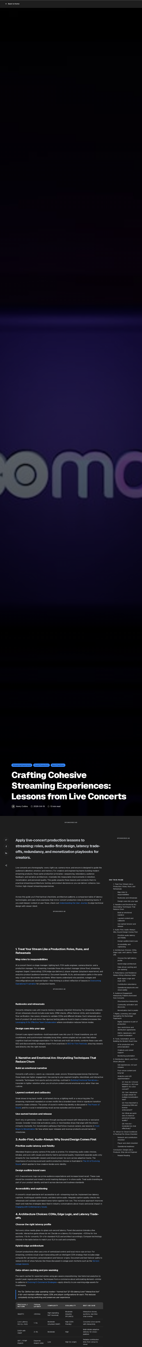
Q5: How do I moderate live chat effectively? (129, 1168)
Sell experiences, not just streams (127, 1108)
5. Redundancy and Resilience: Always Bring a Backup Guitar (125, 1016)
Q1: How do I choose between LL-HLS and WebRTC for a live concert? (130, 1128)
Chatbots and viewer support (126, 1094)
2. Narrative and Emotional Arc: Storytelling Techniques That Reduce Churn (125, 949)
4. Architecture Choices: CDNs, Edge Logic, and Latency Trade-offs (125, 995)
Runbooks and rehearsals (127, 940)
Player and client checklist (128, 1186)
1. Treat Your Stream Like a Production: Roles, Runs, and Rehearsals (124, 929)
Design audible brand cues (128, 984)
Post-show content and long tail (127, 1114)
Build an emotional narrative (125, 956)
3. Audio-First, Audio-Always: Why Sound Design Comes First (125, 973)
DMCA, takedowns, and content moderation (126, 1077)
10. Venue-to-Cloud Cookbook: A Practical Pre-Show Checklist (125, 1175)
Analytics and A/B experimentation (124, 1120)
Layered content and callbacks (125, 962)
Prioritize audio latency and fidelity (126, 979)
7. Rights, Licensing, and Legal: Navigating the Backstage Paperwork (124, 1058)
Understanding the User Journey (73, 908)
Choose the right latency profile (127, 1002)
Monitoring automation (126, 1098)
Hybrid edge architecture (127, 1006)
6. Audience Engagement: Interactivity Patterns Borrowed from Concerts (125, 1038)
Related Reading (124, 1198)
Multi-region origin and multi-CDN (126, 1022)
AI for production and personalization (126, 1088)
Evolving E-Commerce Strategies (42, 1287)
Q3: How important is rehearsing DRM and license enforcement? (130, 1149)
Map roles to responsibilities (123, 936)
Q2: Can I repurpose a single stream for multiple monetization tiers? (130, 1138)
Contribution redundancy (127, 1027)
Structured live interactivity (128, 1044)
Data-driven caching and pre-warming (127, 1011)
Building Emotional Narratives (84, 1085)
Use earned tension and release (127, 967)
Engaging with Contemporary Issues (31, 1211)
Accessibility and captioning (124, 988)
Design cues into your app (128, 944)
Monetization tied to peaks (128, 1053)
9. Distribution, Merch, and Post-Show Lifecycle (125, 1103)
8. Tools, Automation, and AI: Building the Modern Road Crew (125, 1082)
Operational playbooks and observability (128, 1031)
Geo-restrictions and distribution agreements (127, 1071)
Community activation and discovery (127, 1048)
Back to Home (12, 4)
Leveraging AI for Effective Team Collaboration (36, 1027)
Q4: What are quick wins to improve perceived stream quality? (129, 1159)
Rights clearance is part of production (128, 1065)
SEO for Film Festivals (77, 1048)
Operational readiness (126, 1189)
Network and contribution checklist (127, 1181)
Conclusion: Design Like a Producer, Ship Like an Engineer (125, 1193)
